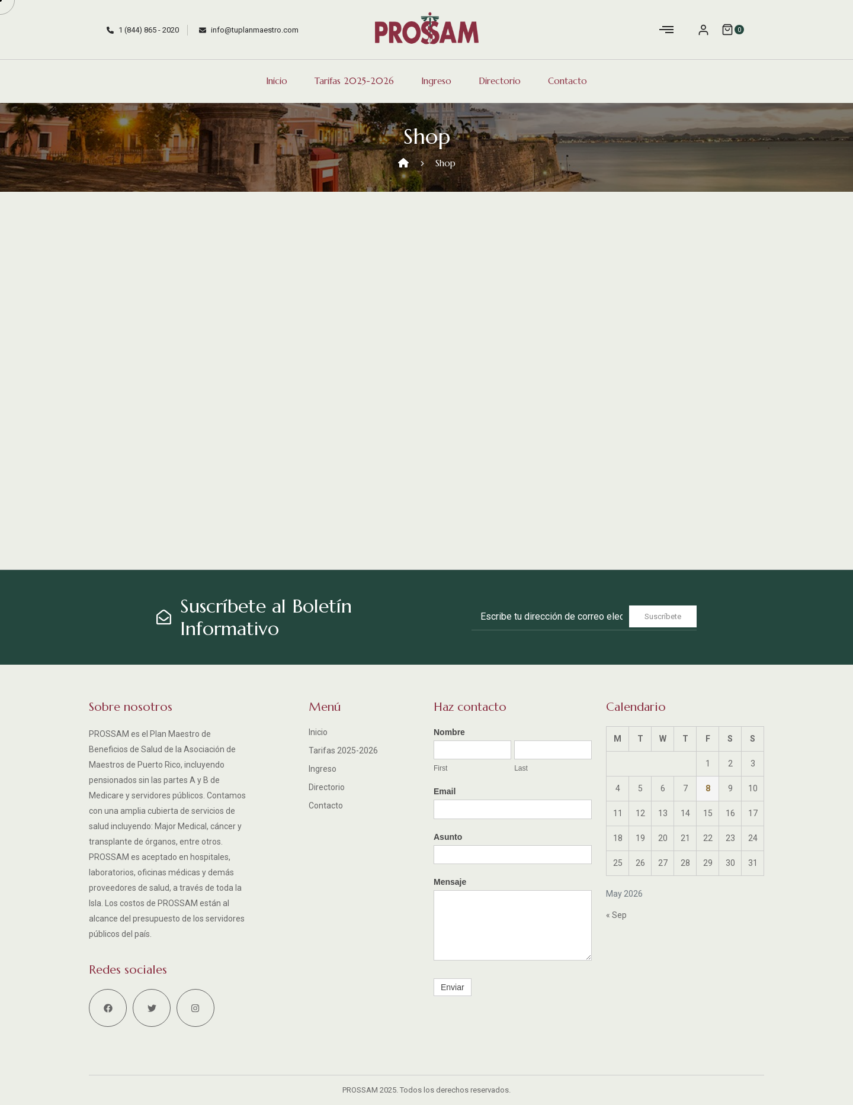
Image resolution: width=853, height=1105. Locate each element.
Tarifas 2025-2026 (354, 80)
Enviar (452, 987)
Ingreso (436, 80)
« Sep (616, 915)
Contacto (567, 80)
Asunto (448, 837)
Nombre (449, 732)
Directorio (500, 80)
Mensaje (450, 882)
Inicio (276, 80)
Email (445, 791)
